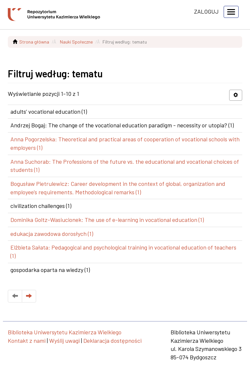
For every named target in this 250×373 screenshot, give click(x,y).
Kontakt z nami (27, 340)
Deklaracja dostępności (112, 340)
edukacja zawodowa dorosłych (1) (51, 233)
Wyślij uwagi (64, 340)
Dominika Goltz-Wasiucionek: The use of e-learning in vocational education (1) (107, 219)
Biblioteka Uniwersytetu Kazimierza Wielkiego (64, 332)
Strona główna (34, 42)
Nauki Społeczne (76, 42)
